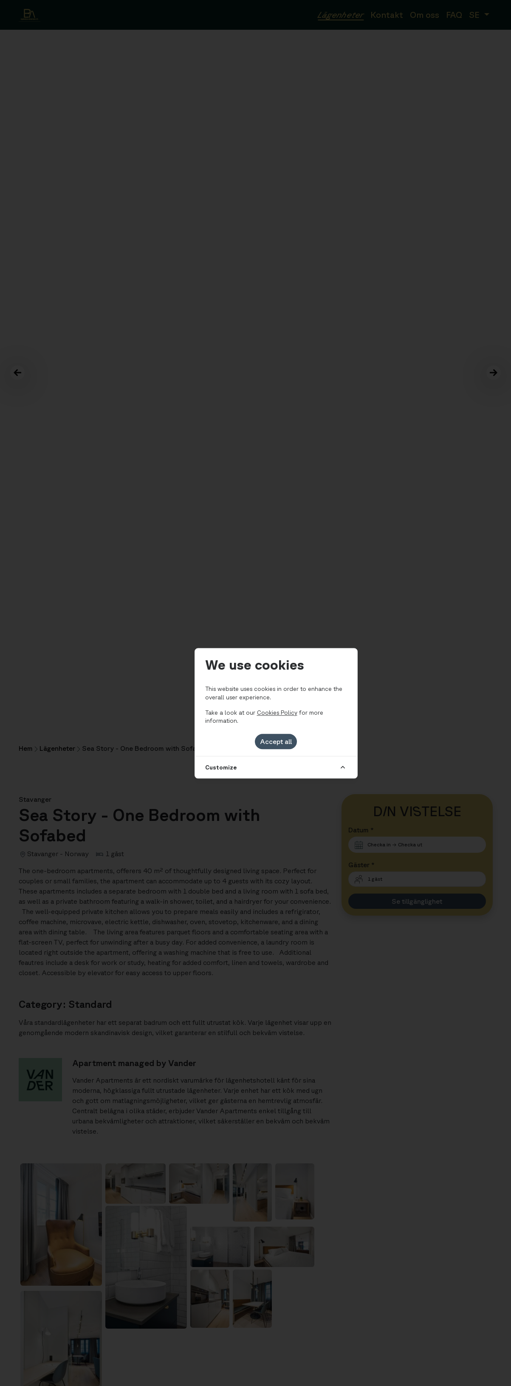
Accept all (276, 741)
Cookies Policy (277, 712)
